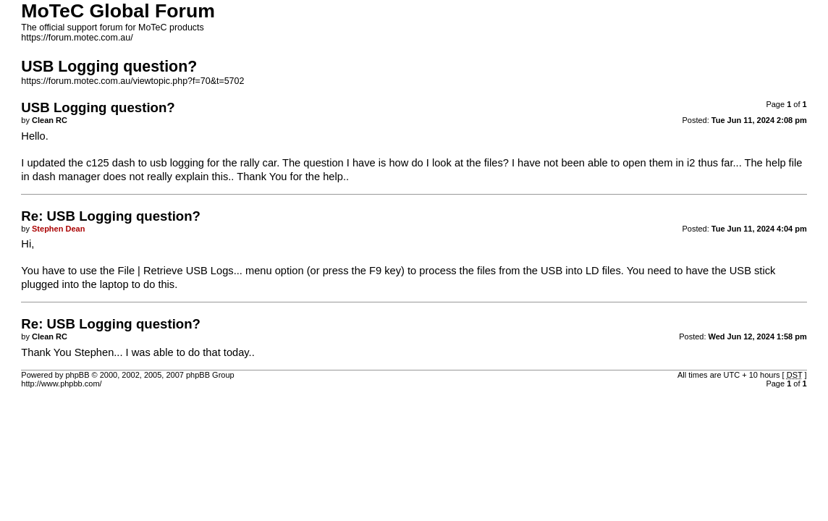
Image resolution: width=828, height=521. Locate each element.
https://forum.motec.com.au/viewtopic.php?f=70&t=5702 (132, 81)
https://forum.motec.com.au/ (76, 38)
